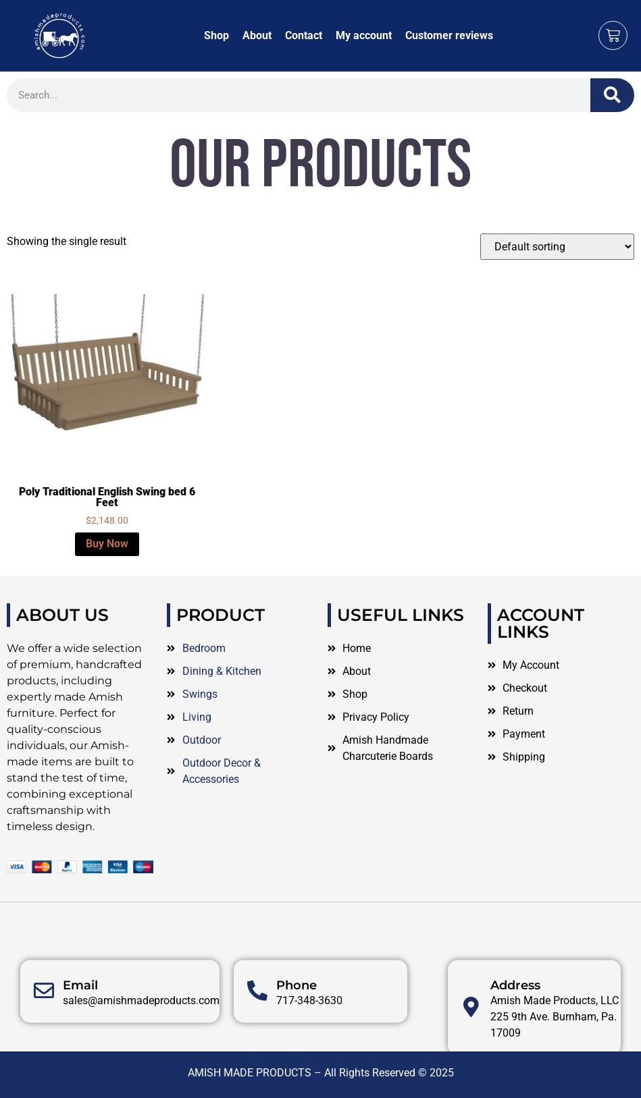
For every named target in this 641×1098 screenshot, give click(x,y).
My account (364, 35)
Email (80, 1021)
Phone (296, 1021)
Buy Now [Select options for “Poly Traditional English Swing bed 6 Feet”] (107, 543)
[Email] (44, 1028)
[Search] (612, 95)
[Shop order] (557, 247)
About (257, 35)
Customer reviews (449, 35)
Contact (303, 35)
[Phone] (257, 1028)
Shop (216, 35)
